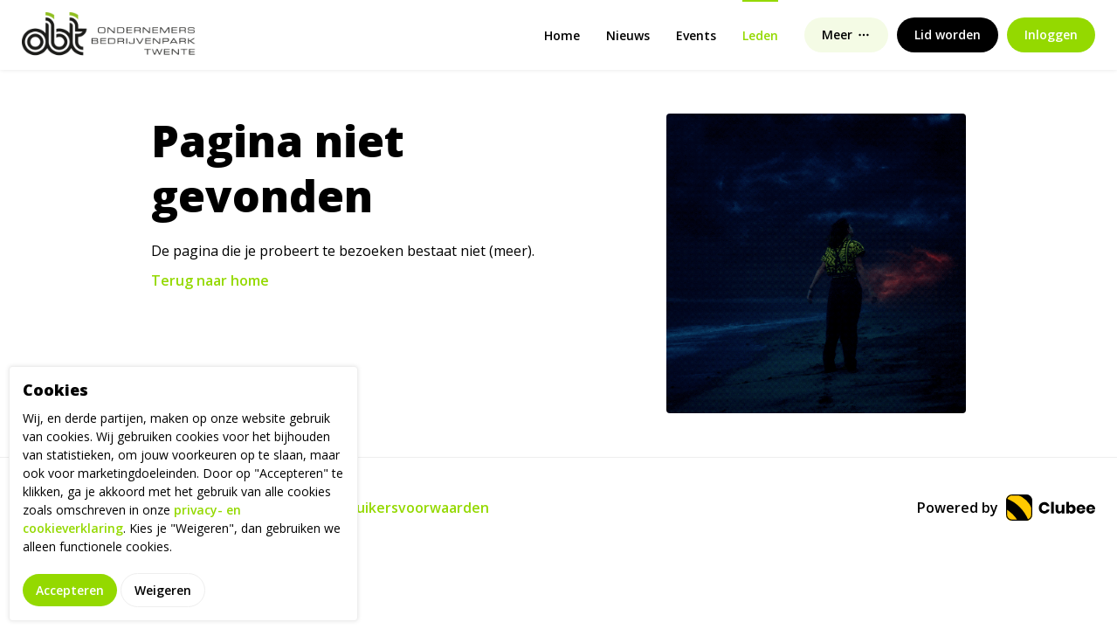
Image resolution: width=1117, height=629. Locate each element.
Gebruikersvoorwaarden (405, 507)
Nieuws (628, 35)
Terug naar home (210, 280)
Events (696, 35)
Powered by (1006, 507)
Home (562, 35)
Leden (760, 35)
